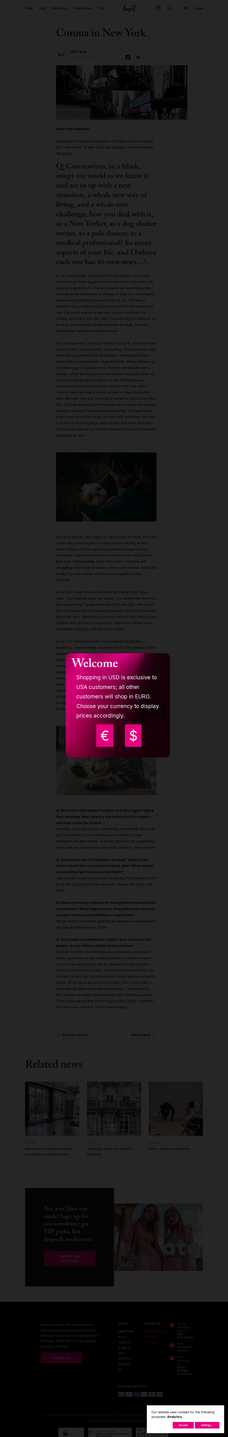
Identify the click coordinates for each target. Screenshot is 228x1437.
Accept (183, 1425)
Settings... (207, 1425)
